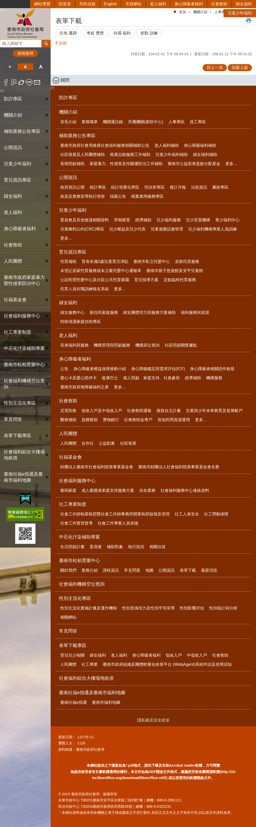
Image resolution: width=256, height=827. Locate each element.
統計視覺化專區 (125, 187)
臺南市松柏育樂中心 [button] (24, 364)
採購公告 (118, 196)
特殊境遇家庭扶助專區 (80, 321)
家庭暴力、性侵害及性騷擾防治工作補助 (126, 163)
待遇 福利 (122, 33)
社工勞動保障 (216, 514)
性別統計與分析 (223, 608)
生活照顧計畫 (72, 547)
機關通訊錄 (113, 122)
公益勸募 (107, 443)
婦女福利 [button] (13, 196)
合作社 (88, 443)
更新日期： (67, 737)
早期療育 (122, 220)
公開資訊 (68, 177)
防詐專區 (13, 98)
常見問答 (13, 419)
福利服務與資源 (195, 312)
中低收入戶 (197, 655)
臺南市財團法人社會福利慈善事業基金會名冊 (178, 467)
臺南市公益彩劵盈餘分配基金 (194, 163)
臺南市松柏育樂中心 (79, 560)
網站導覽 (42, 4)
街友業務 (147, 490)
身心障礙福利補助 (200, 145)
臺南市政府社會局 (25, 24)
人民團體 (68, 433)
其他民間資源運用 (173, 420)
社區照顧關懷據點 (181, 345)
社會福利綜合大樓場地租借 (24, 454)
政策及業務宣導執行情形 (82, 196)
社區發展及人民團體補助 (82, 154)
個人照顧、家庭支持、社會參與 (151, 378)
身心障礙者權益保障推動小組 (99, 369)
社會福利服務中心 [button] (22, 315)
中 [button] (25, 66)
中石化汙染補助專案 (79, 537)
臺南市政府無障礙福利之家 (84, 387)
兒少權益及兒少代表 (127, 229)
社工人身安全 (187, 514)
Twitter (21, 82)
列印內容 (248, 20)
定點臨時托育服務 (180, 280)
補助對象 (115, 547)
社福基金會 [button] (15, 299)
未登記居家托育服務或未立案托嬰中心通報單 (100, 270)
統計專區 (98, 187)
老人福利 (158, 4)
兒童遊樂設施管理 (167, 229)
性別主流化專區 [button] (20, 403)
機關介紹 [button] (13, 115)
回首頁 (65, 4)
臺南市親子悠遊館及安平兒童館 (174, 270)
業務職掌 (90, 122)
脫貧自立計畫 (168, 410)
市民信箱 (87, 4)
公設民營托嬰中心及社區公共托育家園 (94, 280)
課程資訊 (111, 570)
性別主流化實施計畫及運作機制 (88, 608)
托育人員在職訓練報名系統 (84, 289)
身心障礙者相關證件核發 (212, 369)
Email (37, 82)
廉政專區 (220, 187)
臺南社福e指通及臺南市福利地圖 (92, 692)
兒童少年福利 (240, 13)
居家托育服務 (187, 261)
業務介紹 (90, 570)
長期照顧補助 (72, 163)
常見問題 (132, 570)
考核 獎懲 (95, 33)
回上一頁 (215, 67)
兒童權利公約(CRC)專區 (82, 229)
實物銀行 (111, 420)
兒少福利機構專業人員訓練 (212, 229)
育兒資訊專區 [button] (17, 180)
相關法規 (157, 547)
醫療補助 (68, 420)
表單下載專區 (72, 645)
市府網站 (133, 4)
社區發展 (128, 443)
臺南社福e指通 (73, 702)
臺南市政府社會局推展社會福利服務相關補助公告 (104, 145)
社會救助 (219, 4)
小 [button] (9, 66)
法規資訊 (199, 187)
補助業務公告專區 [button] (22, 131)
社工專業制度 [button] (17, 332)
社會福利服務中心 (77, 480)
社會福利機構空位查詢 (24, 383)
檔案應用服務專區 (147, 196)
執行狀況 (136, 547)
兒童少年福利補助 (171, 154)
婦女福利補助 (205, 154)
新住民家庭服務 (104, 312)
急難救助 (90, 420)
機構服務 (214, 378)
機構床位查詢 (147, 345)
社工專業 (90, 664)
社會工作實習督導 (76, 523)
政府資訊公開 (72, 187)
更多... (231, 163)
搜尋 (4, 42)
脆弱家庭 (68, 490)
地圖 (149, 570)
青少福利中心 (227, 220)
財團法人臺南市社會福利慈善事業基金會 (96, 467)
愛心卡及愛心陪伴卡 (78, 378)
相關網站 (68, 617)
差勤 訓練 (148, 33)
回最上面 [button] (240, 67)
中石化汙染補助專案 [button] (24, 348)
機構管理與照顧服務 (112, 345)
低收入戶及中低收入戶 (102, 410)
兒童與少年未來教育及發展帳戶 (214, 410)
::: (2, 90)
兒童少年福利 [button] (17, 163)
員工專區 (198, 122)
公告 (64, 369)
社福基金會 (70, 457)
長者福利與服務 (74, 345)
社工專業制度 (72, 504)
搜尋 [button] (46, 43)
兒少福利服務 (168, 220)
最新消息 (209, 570)
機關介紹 (68, 112)
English (110, 4)
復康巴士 (110, 378)
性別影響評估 (192, 608)
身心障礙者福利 (188, 4)
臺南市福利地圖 (106, 702)
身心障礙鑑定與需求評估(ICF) (158, 369)
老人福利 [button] (13, 212)
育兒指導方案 (146, 280)
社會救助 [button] (13, 244)
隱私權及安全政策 (153, 720)
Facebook (6, 82)
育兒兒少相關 (72, 655)
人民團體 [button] (13, 261)
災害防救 (68, 410)
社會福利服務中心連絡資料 (185, 490)
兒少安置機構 (198, 220)
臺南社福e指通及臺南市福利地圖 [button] (23, 477)
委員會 (96, 547)
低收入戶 (174, 655)
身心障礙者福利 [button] (20, 228)
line (29, 82)
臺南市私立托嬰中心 (151, 261)
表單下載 (188, 570)
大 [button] (41, 66)
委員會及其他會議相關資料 (84, 220)
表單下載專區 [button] (17, 435)
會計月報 (178, 187)
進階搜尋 (25, 53)
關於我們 (68, 570)
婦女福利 (244, 4)
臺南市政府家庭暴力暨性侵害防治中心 (24, 280)
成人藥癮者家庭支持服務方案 (108, 490)
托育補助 (68, 261)
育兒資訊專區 (72, 252)
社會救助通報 (139, 410)
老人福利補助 (166, 145)
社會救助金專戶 (138, 420)
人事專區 (176, 122)
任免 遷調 (68, 33)
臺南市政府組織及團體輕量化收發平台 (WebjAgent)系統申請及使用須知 (167, 664)
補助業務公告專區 (77, 135)
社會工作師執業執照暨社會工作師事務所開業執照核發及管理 (115, 514)
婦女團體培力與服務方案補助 (149, 312)
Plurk (14, 82)
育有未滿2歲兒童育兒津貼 (105, 261)
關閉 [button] (65, 80)
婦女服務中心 (72, 312)
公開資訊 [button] (13, 147)
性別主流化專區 (75, 598)
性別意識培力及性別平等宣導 (148, 608)
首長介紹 (68, 122)
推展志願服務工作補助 (130, 154)
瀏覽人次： (67, 743)
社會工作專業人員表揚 (118, 523)
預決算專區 (154, 187)
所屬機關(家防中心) (145, 122)
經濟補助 (143, 220)
